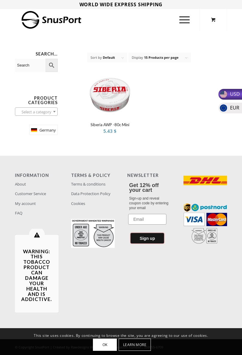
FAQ (18, 213)
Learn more (135, 344)
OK (105, 344)
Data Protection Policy (91, 193)
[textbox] (36, 112)
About (20, 184)
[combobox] (36, 111)
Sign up (147, 238)
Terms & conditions (88, 184)
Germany (47, 130)
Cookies (78, 203)
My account (25, 203)
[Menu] (183, 20)
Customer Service (30, 193)
